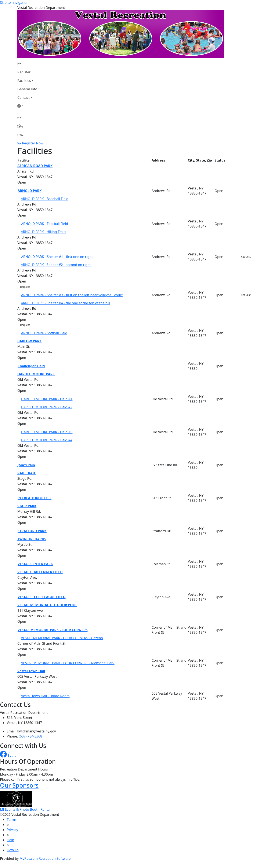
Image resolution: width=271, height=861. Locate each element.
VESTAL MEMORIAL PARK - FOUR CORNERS (53, 630)
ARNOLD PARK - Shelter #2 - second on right (56, 264)
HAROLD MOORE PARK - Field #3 (47, 432)
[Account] (28, 106)
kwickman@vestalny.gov (36, 731)
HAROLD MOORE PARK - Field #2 (46, 407)
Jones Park (26, 465)
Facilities (24, 80)
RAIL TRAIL (26, 473)
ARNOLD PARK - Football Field (44, 223)
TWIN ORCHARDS (31, 539)
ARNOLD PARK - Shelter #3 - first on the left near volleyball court (72, 295)
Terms (12, 819)
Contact (23, 97)
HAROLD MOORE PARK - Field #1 (47, 399)
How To (12, 850)
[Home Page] (28, 63)
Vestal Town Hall (31, 671)
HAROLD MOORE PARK (36, 374)
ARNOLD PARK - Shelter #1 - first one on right (57, 256)
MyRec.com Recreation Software (45, 858)
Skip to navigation (14, 2)
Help (10, 840)
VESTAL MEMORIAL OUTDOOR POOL (47, 605)
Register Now (32, 143)
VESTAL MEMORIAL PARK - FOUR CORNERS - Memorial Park (68, 663)
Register (23, 72)
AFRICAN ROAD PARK (35, 165)
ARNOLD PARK (29, 190)
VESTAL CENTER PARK (35, 564)
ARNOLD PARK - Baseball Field (44, 198)
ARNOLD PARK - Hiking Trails (43, 231)
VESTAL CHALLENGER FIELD (40, 572)
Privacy (12, 829)
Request (246, 256)
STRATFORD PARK (32, 531)
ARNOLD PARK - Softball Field (44, 333)
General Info (27, 89)
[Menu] (20, 134)
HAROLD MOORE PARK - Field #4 (46, 440)
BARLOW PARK (29, 341)
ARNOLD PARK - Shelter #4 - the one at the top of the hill (65, 303)
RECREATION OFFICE (34, 498)
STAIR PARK (26, 506)
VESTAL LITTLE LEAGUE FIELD (42, 597)
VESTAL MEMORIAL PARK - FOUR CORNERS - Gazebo (62, 638)
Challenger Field (31, 366)
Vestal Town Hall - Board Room (45, 696)
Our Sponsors (19, 785)
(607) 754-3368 (30, 736)
